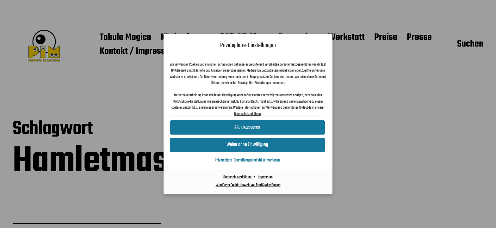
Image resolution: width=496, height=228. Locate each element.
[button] (248, 145)
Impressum (265, 177)
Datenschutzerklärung (248, 114)
